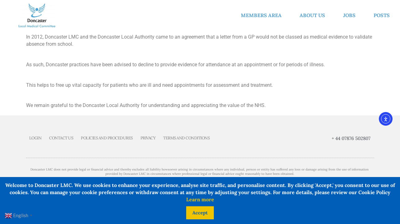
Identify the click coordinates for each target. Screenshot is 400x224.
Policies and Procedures (107, 138)
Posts (382, 15)
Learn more (200, 199)
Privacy (148, 138)
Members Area (263, 15)
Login (35, 138)
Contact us (61, 138)
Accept (200, 213)
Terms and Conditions (186, 138)
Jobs (351, 15)
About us (314, 15)
